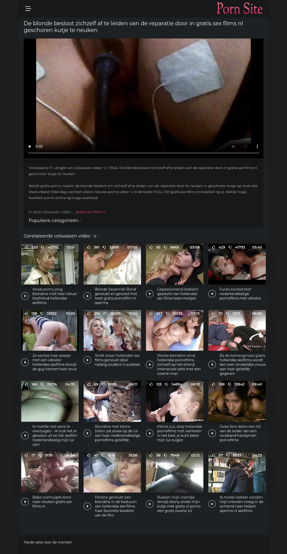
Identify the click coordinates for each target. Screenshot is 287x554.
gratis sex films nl (91, 212)
